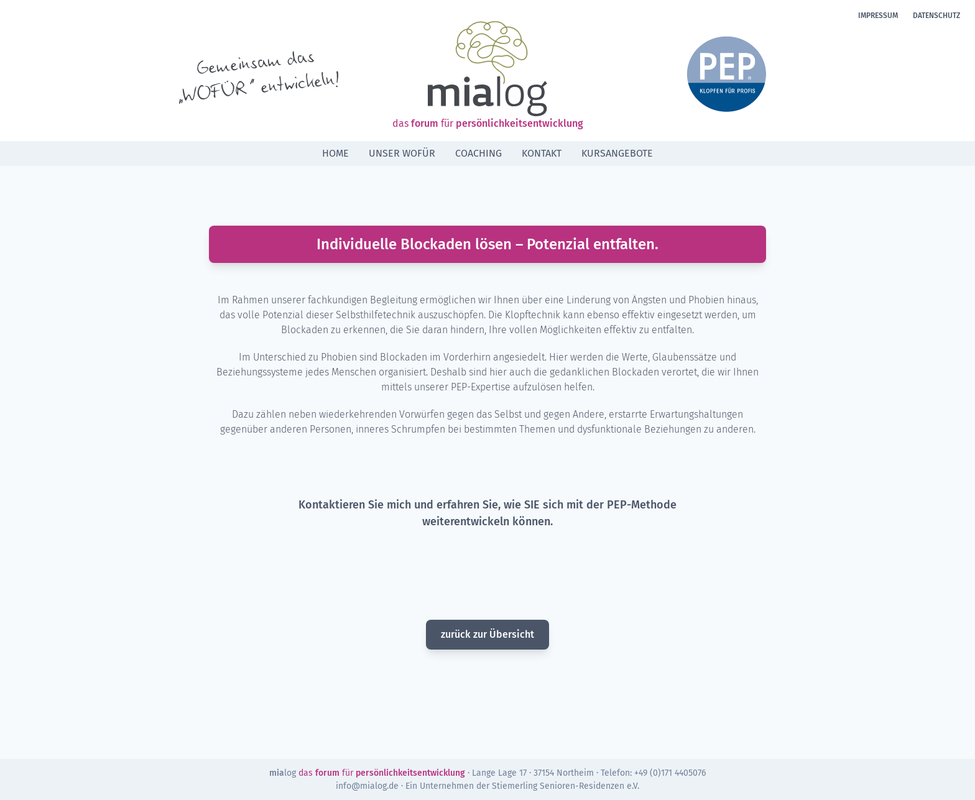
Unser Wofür (402, 153)
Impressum (878, 15)
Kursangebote (617, 153)
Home (335, 153)
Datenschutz (936, 15)
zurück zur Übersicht (487, 634)
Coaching (478, 153)
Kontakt (541, 153)
